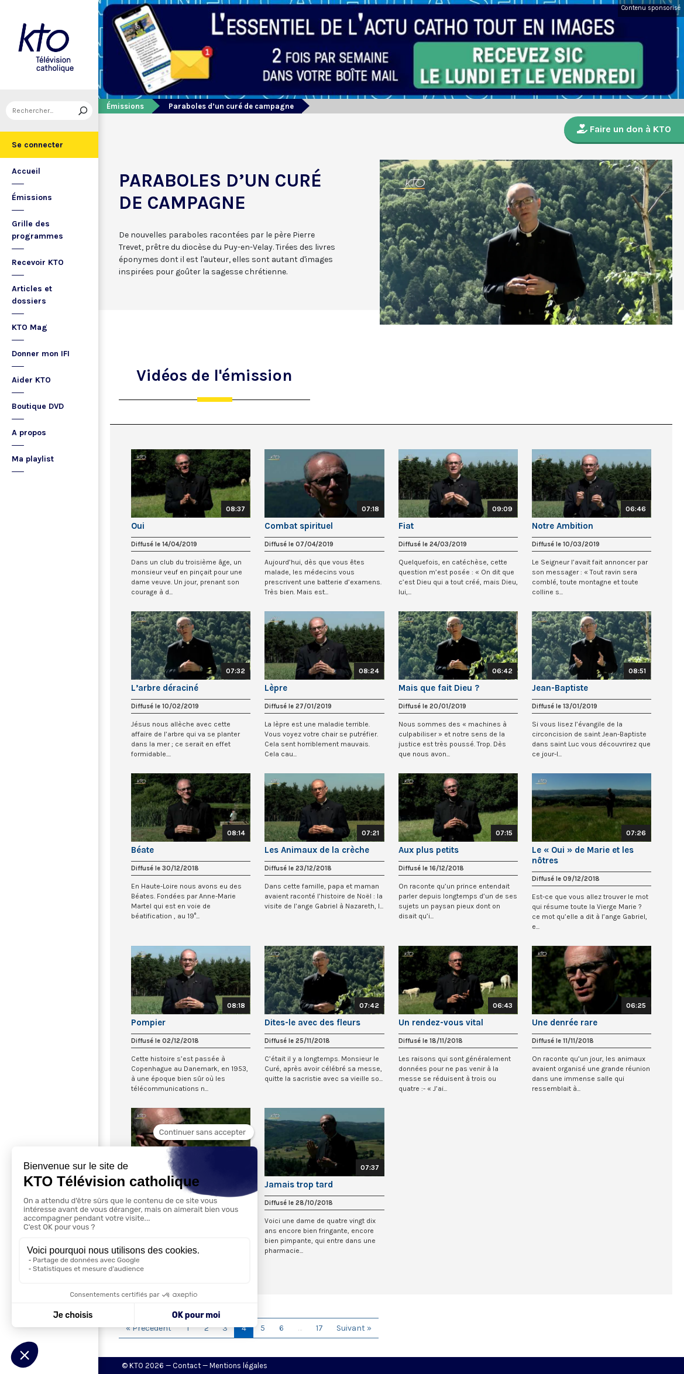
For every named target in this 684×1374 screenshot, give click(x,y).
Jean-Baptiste (560, 688)
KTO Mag (29, 327)
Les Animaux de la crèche (316, 850)
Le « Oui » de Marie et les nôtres (583, 855)
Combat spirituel (298, 526)
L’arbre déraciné (164, 688)
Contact (187, 1365)
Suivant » (354, 1328)
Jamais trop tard (298, 1184)
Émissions (32, 197)
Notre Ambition (562, 526)
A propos (29, 433)
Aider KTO (31, 380)
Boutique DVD (38, 406)
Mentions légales (238, 1365)
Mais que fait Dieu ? (438, 688)
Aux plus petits (428, 850)
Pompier (148, 1022)
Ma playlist (33, 459)
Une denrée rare (564, 1022)
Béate (142, 850)
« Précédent (148, 1328)
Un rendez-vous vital (440, 1022)
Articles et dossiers (32, 295)
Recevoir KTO (38, 262)
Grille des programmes (37, 230)
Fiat (406, 526)
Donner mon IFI (41, 354)
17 (319, 1328)
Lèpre (275, 688)
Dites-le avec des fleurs (312, 1022)
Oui (138, 526)
